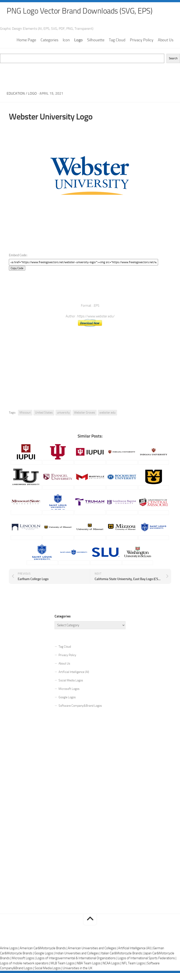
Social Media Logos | (49, 968)
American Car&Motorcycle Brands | (44, 948)
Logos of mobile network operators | (25, 963)
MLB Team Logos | (64, 963)
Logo (78, 40)
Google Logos (67, 697)
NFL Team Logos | (134, 963)
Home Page (26, 40)
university (63, 412)
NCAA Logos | (112, 963)
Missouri (25, 412)
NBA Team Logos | (90, 963)
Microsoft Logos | (24, 958)
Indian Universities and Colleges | (78, 953)
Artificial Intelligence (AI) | (135, 948)
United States (44, 412)
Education (16, 94)
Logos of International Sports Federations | (147, 958)
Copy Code (17, 268)
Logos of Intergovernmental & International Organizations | (77, 958)
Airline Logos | (10, 948)
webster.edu (107, 412)
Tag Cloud (117, 40)
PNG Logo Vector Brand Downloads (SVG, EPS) (81, 11)
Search (173, 58)
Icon (66, 40)
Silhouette (95, 40)
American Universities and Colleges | (93, 948)
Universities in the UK (77, 968)
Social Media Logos (71, 680)
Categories (49, 40)
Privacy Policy (141, 40)
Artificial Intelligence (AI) (74, 672)
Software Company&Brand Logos (80, 706)
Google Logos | (44, 953)
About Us (165, 40)
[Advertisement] (90, 73)
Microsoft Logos (69, 689)
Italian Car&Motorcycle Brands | (122, 953)
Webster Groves (84, 412)
